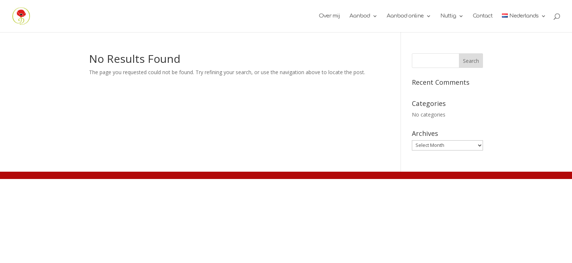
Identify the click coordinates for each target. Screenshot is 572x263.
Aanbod (359, 16)
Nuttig (448, 16)
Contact (482, 16)
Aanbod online (405, 16)
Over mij (329, 16)
